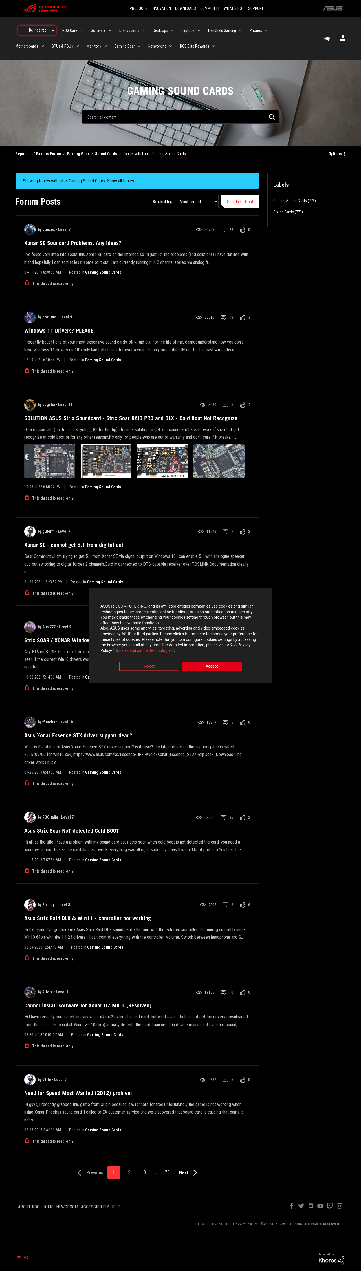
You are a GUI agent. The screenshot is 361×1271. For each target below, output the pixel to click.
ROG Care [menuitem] (69, 30)
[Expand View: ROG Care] (81, 30)
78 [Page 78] (167, 1172)
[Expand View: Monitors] (105, 46)
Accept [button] (212, 667)
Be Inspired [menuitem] (38, 30)
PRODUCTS (139, 8)
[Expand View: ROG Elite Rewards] (213, 46)
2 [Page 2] (129, 1172)
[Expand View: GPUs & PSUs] (77, 46)
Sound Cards (106, 153)
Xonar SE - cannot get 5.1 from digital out (73, 544)
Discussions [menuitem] (129, 30)
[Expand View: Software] (110, 30)
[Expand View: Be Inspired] (53, 30)
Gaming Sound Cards (103, 272)
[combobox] (180, 117)
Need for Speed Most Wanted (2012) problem (78, 1093)
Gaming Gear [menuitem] (125, 46)
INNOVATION (161, 8)
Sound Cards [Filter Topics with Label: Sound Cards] (283, 212)
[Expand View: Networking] (170, 46)
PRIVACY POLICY (245, 1224)
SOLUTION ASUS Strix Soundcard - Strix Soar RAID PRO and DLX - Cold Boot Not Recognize (130, 418)
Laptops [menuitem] (188, 30)
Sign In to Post (240, 201)
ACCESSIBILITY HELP (100, 1207)
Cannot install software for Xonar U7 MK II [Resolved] (87, 1005)
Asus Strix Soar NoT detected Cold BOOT (71, 830)
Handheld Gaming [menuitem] (222, 30)
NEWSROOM (67, 1207)
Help (326, 38)
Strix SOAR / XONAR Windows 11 (62, 640)
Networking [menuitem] (157, 46)
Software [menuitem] (98, 30)
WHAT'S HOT (234, 8)
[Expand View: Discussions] (143, 30)
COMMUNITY (210, 8)
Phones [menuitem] (256, 30)
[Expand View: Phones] (266, 30)
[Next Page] (189, 1173)
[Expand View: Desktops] (172, 30)
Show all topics (120, 181)
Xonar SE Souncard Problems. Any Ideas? (72, 243)
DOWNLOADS (185, 8)
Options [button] (335, 153)
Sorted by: (162, 201)
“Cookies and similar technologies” (143, 650)
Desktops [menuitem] (160, 30)
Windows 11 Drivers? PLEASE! (59, 330)
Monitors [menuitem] (94, 46)
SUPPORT (255, 8)
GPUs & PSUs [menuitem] (62, 46)
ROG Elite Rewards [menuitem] (194, 46)
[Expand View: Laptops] (199, 30)
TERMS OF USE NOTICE (213, 1224)
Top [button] (25, 1257)
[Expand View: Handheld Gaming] (240, 30)
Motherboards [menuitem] (27, 46)
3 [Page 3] (145, 1172)
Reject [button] (149, 667)
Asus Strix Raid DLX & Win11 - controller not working (87, 918)
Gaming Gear (78, 153)
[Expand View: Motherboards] (42, 46)
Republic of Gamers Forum (38, 153)
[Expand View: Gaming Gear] (139, 46)
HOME (47, 1207)
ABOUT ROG (28, 1207)
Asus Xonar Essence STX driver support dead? (78, 735)
